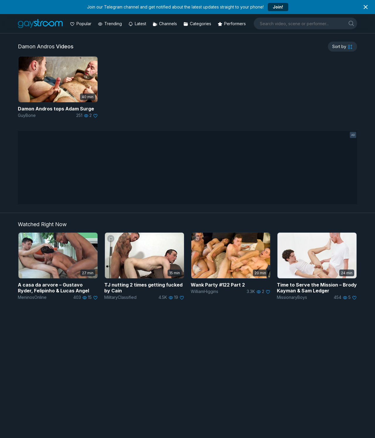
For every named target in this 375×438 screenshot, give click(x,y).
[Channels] (165, 23)
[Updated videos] (138, 23)
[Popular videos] (81, 23)
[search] (351, 23)
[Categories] (198, 23)
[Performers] (232, 23)
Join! (278, 6)
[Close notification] (365, 7)
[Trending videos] (110, 23)
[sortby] (342, 47)
